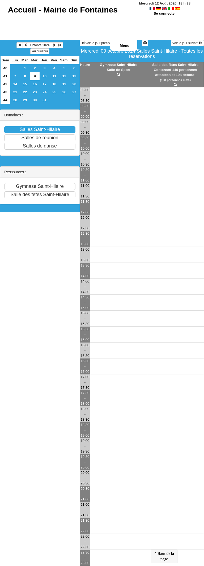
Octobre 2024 (40, 45)
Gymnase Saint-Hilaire (118, 65)
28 (15, 100)
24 (44, 92)
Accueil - (63, 9)
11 (54, 76)
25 (54, 92)
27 (74, 92)
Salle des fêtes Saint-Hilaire (175, 65)
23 (35, 92)
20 (74, 84)
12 (64, 76)
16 (35, 84)
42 (5, 84)
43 (5, 92)
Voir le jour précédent (98, 43)
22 (25, 92)
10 (44, 76)
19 (64, 84)
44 (5, 100)
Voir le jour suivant (187, 43)
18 (54, 84)
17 (44, 84)
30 (35, 100)
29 (25, 100)
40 (5, 68)
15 (25, 84)
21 (15, 92)
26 (64, 92)
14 (15, 84)
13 (74, 76)
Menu (125, 45)
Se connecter (165, 13)
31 (44, 100)
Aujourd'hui (40, 51)
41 (5, 76)
